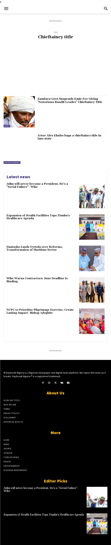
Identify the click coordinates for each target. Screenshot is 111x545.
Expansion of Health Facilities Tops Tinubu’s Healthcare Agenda (38, 217)
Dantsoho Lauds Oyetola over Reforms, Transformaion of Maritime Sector (34, 248)
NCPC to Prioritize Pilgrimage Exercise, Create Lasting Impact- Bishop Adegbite (40, 311)
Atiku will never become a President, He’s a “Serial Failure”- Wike (37, 185)
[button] (6, 8)
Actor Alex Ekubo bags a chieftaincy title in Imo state (69, 137)
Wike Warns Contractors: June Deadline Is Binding (37, 280)
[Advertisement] (55, 69)
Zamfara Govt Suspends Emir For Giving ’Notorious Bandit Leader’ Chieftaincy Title (69, 100)
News (7, 126)
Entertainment (12, 162)
